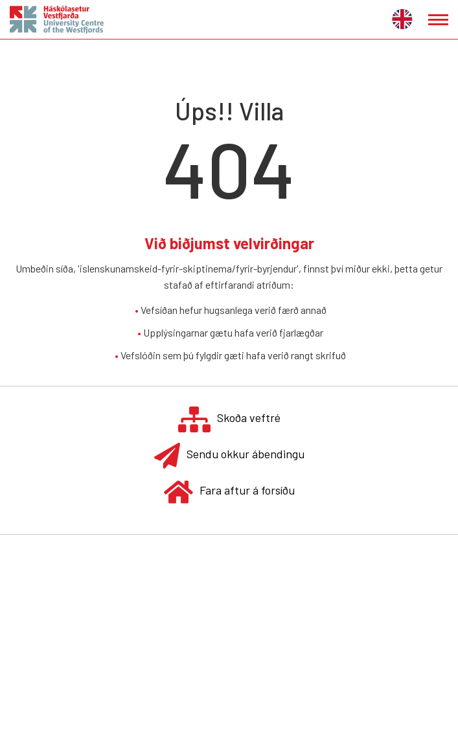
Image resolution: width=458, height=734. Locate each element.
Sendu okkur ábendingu (229, 455)
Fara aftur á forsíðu (229, 491)
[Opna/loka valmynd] (438, 19)
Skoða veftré (229, 419)
